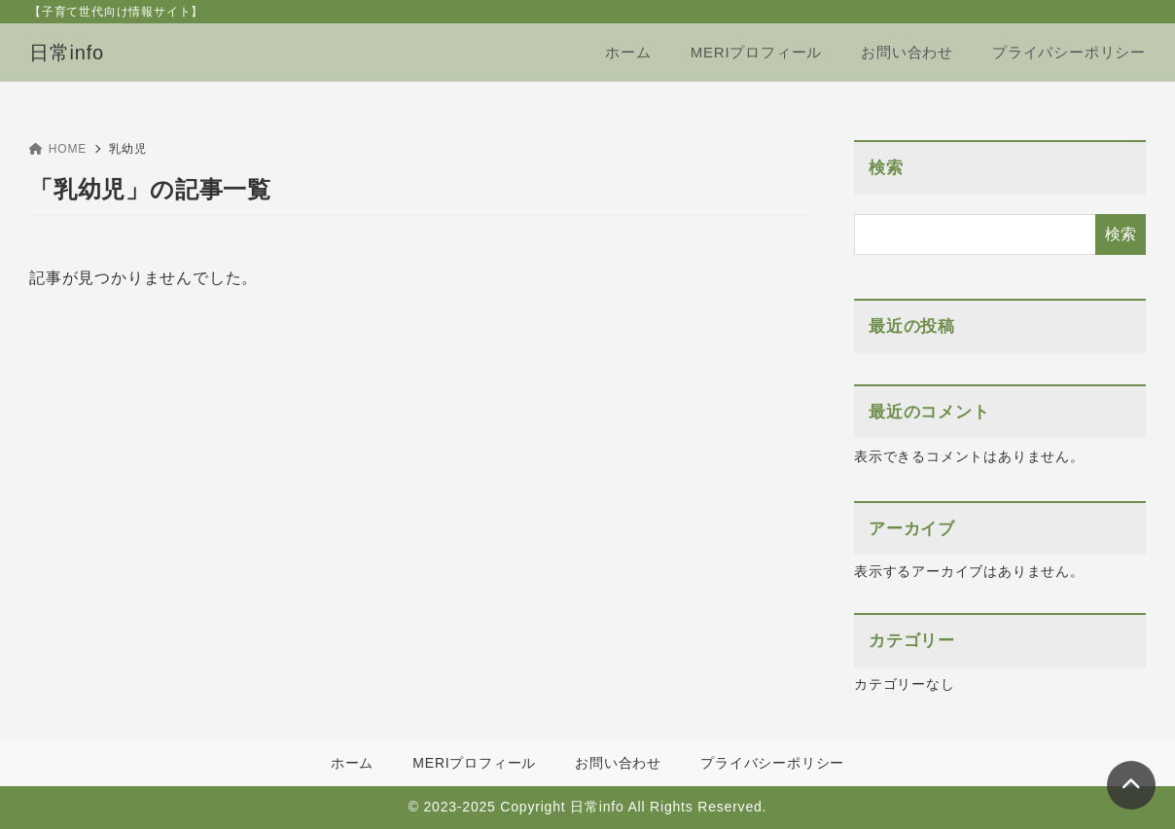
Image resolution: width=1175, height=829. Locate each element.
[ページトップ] (1131, 785)
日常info (66, 52)
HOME (58, 149)
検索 (886, 168)
